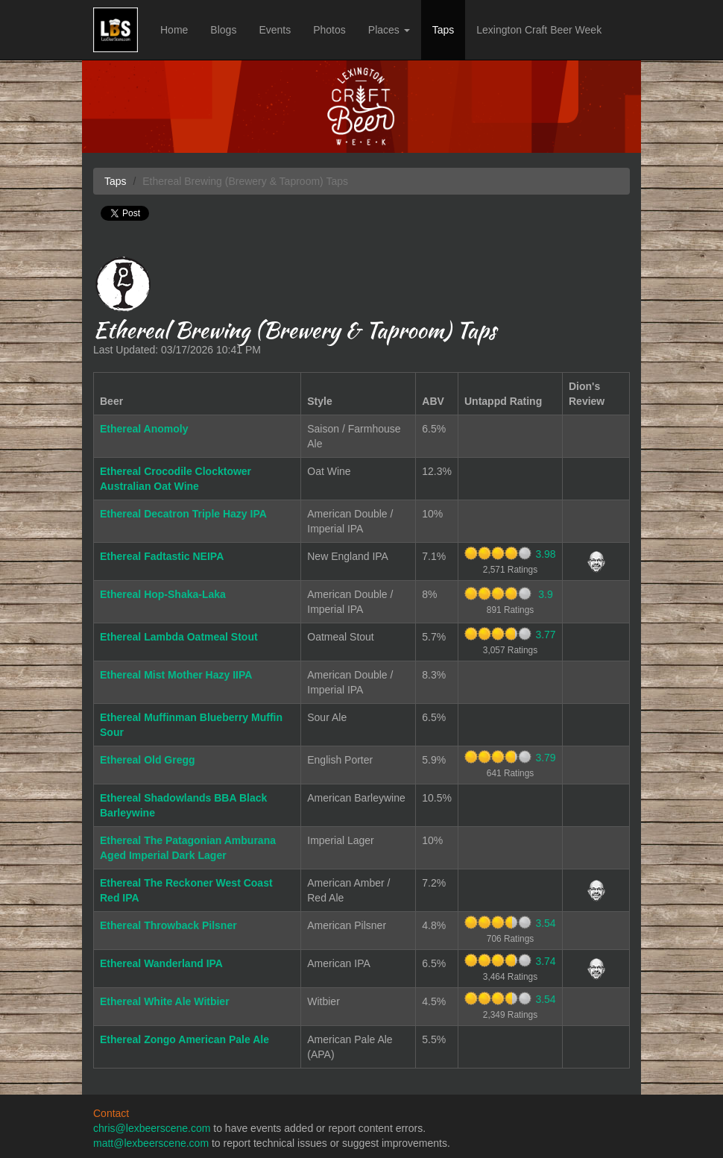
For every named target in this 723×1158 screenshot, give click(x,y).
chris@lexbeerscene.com (151, 1128)
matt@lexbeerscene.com (151, 1143)
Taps (443, 30)
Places (389, 30)
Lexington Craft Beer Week (539, 30)
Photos (329, 30)
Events (275, 30)
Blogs (223, 30)
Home (174, 30)
